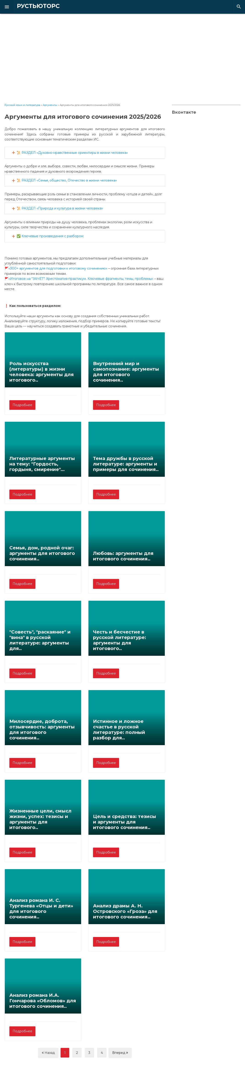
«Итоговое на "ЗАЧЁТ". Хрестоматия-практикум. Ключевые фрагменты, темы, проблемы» (80, 279)
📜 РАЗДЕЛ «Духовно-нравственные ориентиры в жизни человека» (72, 153)
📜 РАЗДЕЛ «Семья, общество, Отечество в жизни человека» (67, 180)
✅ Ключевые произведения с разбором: (50, 236)
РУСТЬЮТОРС (31, 6)
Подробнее (22, 405)
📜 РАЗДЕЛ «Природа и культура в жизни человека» (60, 208)
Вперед (120, 1053)
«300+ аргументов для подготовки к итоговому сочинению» (57, 268)
